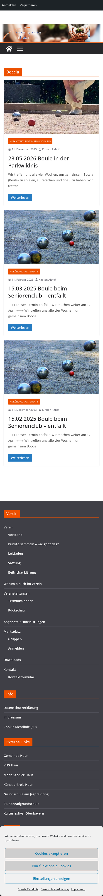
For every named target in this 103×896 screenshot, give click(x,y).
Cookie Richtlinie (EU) (20, 727)
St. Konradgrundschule (21, 804)
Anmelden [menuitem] (9, 5)
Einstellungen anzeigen (51, 878)
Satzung (14, 563)
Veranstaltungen (16, 593)
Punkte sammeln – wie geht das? (33, 544)
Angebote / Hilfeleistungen (24, 622)
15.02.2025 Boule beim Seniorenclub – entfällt (37, 422)
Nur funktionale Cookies (51, 866)
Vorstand (15, 535)
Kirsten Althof (50, 149)
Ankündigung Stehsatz (24, 271)
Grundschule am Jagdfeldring (26, 794)
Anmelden (16, 648)
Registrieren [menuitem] (28, 5)
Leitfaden (15, 553)
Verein (9, 527)
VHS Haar (11, 765)
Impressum (78, 889)
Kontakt (10, 669)
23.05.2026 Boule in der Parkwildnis (38, 161)
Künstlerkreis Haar (18, 784)
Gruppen (15, 639)
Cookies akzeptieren (51, 853)
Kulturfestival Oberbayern (24, 813)
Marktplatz (12, 631)
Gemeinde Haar (16, 755)
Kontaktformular (21, 677)
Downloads (12, 660)
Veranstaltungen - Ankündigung (30, 141)
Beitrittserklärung (22, 572)
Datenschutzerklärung (55, 889)
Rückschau (16, 610)
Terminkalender (20, 601)
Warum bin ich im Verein (23, 584)
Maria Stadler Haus (18, 775)
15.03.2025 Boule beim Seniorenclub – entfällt (37, 292)
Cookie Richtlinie (28, 889)
